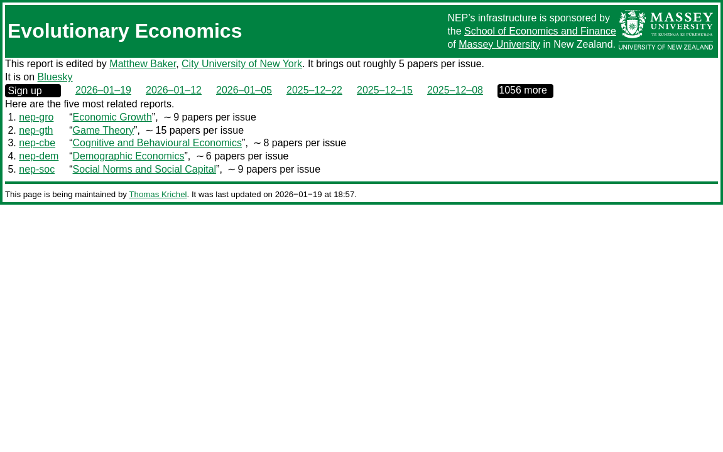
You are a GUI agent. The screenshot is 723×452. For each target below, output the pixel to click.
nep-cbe (37, 142)
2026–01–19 (103, 90)
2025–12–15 (385, 90)
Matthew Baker (142, 63)
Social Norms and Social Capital (145, 169)
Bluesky (55, 77)
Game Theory (103, 130)
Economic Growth (112, 117)
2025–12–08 (455, 90)
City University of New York (242, 63)
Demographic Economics (129, 156)
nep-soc (37, 169)
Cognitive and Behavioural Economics (157, 142)
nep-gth (36, 130)
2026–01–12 (174, 90)
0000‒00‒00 (525, 91)
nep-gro (36, 117)
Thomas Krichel (158, 194)
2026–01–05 (244, 90)
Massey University (499, 44)
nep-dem (38, 156)
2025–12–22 (314, 90)
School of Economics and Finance (540, 31)
